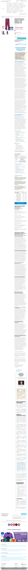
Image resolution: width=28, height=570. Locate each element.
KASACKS (9, 545)
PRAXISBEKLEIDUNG (16, 557)
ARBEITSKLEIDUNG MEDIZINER (7, 560)
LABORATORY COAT (9, 558)
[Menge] (15, 38)
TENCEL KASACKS (20, 4)
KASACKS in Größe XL (23, 553)
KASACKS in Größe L (18, 553)
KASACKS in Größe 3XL (8, 554)
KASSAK (23, 545)
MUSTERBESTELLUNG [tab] (19, 369)
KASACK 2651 (16, 5)
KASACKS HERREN (15, 3)
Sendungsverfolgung (17, 565)
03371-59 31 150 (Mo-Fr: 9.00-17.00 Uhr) (6, 1)
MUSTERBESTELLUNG (15, 11)
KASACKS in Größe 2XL (3, 554)
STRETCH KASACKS (9, 4)
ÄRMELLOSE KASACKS (10, 5)
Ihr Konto (16, 563)
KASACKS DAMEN (9, 3)
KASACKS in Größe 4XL (14, 554)
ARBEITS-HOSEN (22, 6)
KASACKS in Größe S (8, 553)
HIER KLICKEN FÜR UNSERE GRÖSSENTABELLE (20, 203)
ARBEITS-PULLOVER (10, 10)
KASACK (7, 545)
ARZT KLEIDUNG (13, 558)
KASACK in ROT (11, 549)
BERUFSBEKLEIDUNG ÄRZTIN (19, 558)
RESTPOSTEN (21, 10)
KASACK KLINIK (17, 545)
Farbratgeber (9, 12)
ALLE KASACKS (21, 3)
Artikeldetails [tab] (18, 371)
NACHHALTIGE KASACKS (22, 5)
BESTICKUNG (21, 11)
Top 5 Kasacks (4, 545)
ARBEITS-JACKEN (15, 10)
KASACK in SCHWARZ (15, 549)
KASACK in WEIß (3, 549)
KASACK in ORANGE (21, 549)
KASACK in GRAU (7, 549)
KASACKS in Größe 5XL (19, 554)
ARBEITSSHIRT (4, 558)
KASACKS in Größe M (13, 553)
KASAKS (21, 545)
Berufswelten (14, 12)
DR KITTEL (4, 557)
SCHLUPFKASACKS (9, 6)
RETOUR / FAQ (9, 11)
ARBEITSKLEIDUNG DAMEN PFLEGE (10, 557)
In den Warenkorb (21, 38)
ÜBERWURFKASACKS (16, 6)
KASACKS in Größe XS (3, 553)
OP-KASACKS (15, 4)
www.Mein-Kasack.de (20, 354)
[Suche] (23, 14)
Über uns (2, 545)
